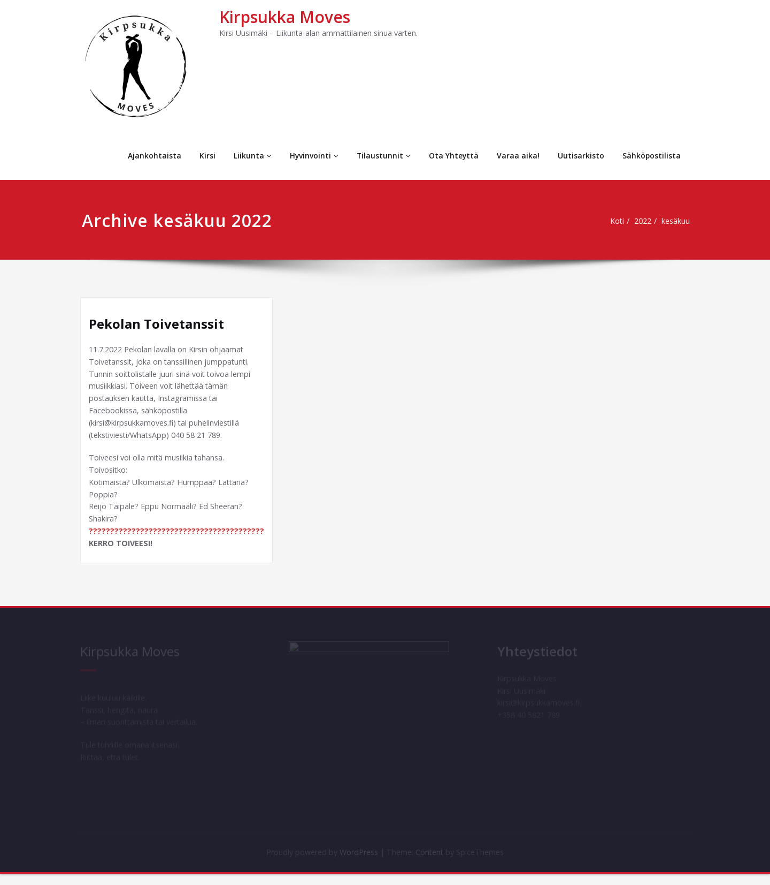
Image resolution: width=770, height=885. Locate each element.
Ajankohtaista (152, 155)
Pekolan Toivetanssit (156, 323)
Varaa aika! (517, 155)
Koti (616, 221)
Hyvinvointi (312, 155)
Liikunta (251, 155)
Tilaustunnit (382, 155)
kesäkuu (679, 221)
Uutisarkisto (580, 155)
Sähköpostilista (651, 155)
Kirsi (205, 155)
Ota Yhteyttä (453, 155)
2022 (643, 221)
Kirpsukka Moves (284, 17)
